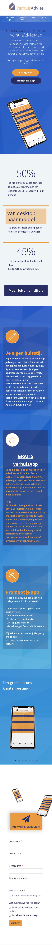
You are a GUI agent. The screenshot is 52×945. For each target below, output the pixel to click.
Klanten (33, 17)
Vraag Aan (25, 72)
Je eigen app (22, 19)
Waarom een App (10, 19)
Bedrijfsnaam (16, 890)
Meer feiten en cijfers (26, 290)
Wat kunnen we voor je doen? (24, 902)
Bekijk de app (26, 80)
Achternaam (15, 853)
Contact (43, 17)
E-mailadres (15, 865)
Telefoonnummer (18, 878)
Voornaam (14, 841)
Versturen (15, 923)
